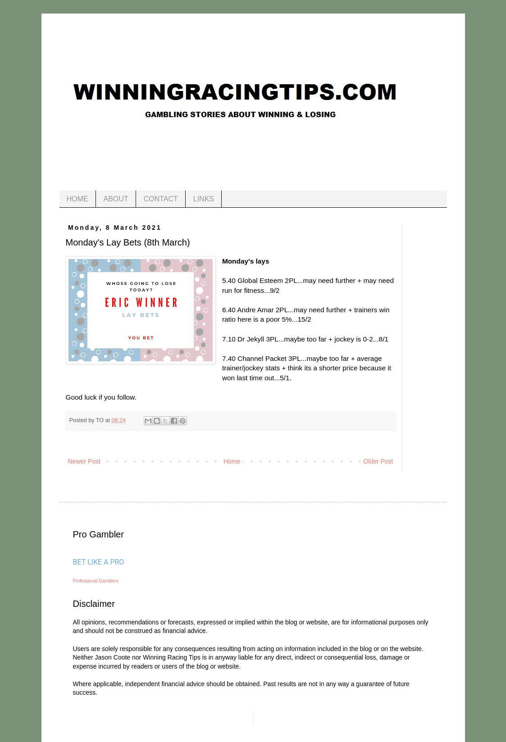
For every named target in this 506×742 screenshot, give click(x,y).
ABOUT (116, 199)
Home (231, 461)
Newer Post (84, 461)
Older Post (378, 461)
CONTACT (161, 199)
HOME (77, 199)
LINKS (203, 199)
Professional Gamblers (96, 580)
